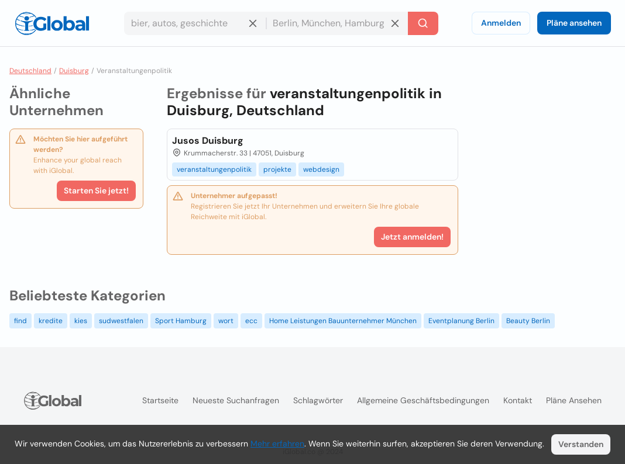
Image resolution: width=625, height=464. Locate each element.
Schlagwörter (318, 400)
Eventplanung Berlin (461, 321)
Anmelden (501, 23)
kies (80, 321)
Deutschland (30, 70)
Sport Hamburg (181, 321)
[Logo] (52, 23)
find (20, 321)
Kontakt (517, 400)
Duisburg (74, 70)
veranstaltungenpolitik (214, 169)
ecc (251, 321)
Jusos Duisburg (207, 140)
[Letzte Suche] (423, 23)
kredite (51, 321)
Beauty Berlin (528, 321)
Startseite (160, 400)
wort (225, 321)
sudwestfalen (121, 321)
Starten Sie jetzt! (96, 190)
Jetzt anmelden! (412, 236)
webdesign (321, 169)
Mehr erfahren (277, 443)
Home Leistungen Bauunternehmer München (343, 321)
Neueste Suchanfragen (236, 400)
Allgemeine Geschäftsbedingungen (423, 400)
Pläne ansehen (574, 23)
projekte (277, 169)
